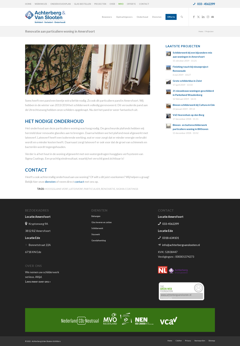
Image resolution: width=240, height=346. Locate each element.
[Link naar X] (198, 16)
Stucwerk (95, 234)
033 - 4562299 (206, 4)
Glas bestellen (82, 4)
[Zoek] (182, 17)
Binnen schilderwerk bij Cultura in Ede (194, 104)
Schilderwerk (97, 228)
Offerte (131, 4)
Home (28, 4)
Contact (144, 4)
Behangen (95, 216)
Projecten (100, 4)
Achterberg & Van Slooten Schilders (46, 341)
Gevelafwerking (98, 240)
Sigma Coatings (127, 188)
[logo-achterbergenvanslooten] (45, 17)
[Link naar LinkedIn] (203, 16)
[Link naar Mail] (212, 16)
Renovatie (108, 188)
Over (112, 4)
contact (79, 181)
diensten (50, 181)
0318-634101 (170, 238)
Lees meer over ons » (38, 281)
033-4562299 (170, 223)
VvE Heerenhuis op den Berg (188, 115)
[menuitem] (29, 4)
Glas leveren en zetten (101, 222)
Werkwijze (41, 4)
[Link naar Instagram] (207, 16)
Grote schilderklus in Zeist (187, 80)
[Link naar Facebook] (193, 16)
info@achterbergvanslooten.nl (181, 245)
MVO (120, 4)
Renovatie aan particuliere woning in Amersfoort (60, 31)
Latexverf (76, 188)
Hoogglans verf (56, 188)
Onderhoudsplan (60, 4)
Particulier (92, 188)
